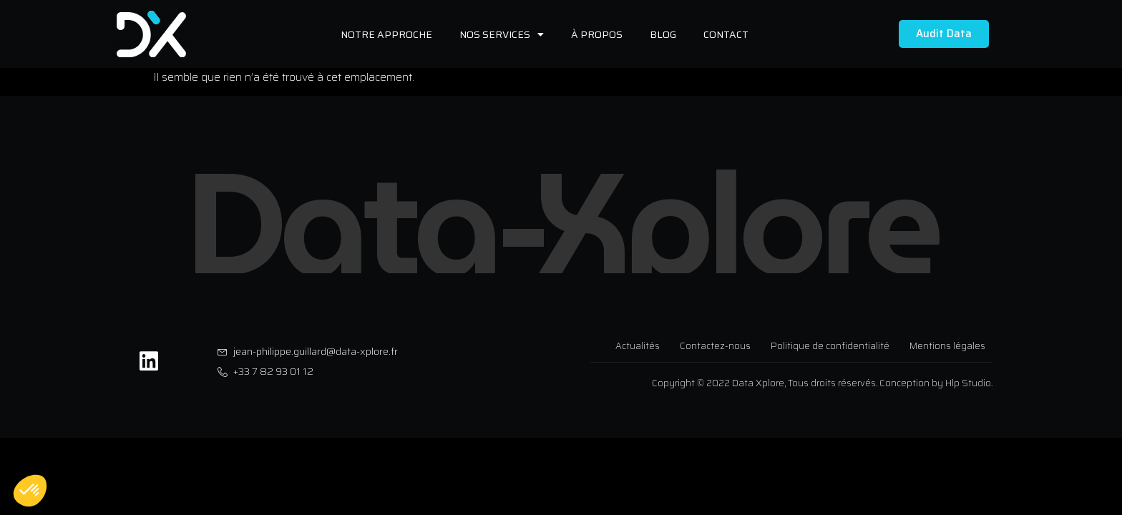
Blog (663, 34)
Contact (725, 34)
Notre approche (386, 34)
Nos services (501, 34)
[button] (30, 491)
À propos (597, 34)
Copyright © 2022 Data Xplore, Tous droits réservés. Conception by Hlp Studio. (822, 383)
